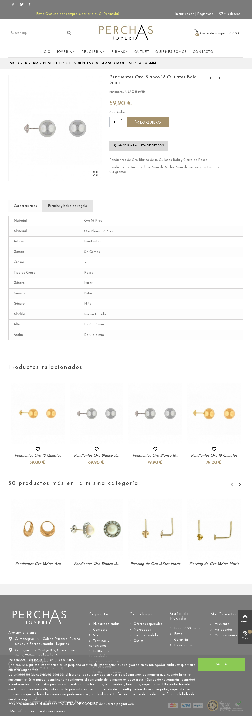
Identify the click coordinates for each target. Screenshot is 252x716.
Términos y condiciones (99, 643)
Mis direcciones (225, 635)
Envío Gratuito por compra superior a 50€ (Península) (77, 14)
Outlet (142, 52)
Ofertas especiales (147, 624)
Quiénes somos (171, 52)
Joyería (64, 52)
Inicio (44, 52)
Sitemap (99, 635)
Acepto (222, 664)
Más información (23, 711)
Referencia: (118, 92)
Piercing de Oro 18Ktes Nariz (155, 564)
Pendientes (54, 63)
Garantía (180, 639)
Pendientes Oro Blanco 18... (97, 456)
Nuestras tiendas (106, 624)
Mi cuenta (222, 624)
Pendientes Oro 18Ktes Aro (38, 564)
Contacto (203, 52)
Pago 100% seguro (188, 628)
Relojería (92, 52)
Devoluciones (183, 645)
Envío (177, 634)
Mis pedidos (223, 629)
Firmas (118, 52)
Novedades (142, 629)
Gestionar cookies (52, 711)
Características (25, 206)
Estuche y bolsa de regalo (67, 206)
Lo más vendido (145, 635)
